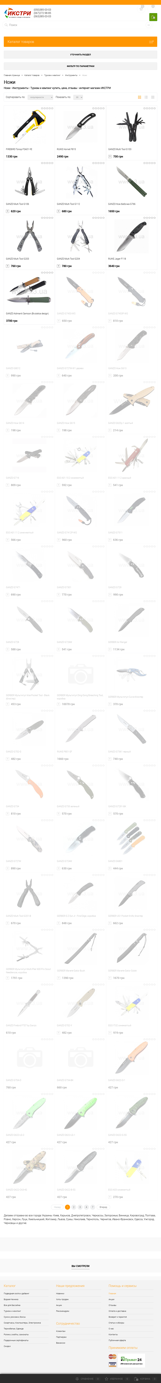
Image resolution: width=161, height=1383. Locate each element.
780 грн (64, 266)
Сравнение (88, 1379)
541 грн (115, 485)
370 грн (115, 704)
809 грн (13, 485)
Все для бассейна (12, 1305)
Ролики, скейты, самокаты (16, 1334)
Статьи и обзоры (116, 1323)
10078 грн (66, 704)
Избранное (117, 1379)
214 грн (115, 430)
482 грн (13, 759)
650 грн (64, 321)
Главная (112, 1293)
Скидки (7, 1346)
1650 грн (114, 211)
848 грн (64, 923)
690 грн (13, 594)
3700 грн (11, 321)
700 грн (115, 156)
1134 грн (116, 649)
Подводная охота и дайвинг (16, 1293)
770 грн (64, 594)
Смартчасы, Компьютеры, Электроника (22, 1323)
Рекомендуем (62, 1311)
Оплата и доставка (117, 1311)
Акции (59, 1305)
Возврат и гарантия (118, 1317)
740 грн (115, 759)
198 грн (13, 430)
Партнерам (61, 1337)
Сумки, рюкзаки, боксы (15, 1317)
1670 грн (116, 978)
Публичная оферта (117, 1340)
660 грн (62, 1087)
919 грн (115, 1032)
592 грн (64, 485)
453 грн (13, 704)
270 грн (115, 1197)
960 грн (64, 540)
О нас (111, 1328)
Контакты (113, 1334)
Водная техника (11, 1299)
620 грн (13, 211)
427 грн (113, 1087)
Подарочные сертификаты (16, 1340)
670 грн (13, 923)
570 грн (64, 813)
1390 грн (65, 978)
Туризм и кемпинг (12, 1311)
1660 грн (62, 759)
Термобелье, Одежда (13, 1328)
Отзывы (112, 1305)
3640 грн (114, 266)
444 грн (115, 868)
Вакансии (60, 1343)
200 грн (115, 375)
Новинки (60, 1293)
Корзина (145, 1379)
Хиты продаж (62, 1299)
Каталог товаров (80, 42)
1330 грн (11, 156)
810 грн (115, 321)
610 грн (11, 1032)
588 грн (13, 649)
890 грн (13, 868)
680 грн (64, 211)
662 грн (115, 923)
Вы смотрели (80, 1266)
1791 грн (14, 978)
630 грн (64, 868)
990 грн (13, 375)
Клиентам (60, 1331)
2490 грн (62, 156)
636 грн (115, 540)
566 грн (13, 540)
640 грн (64, 375)
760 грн (13, 266)
